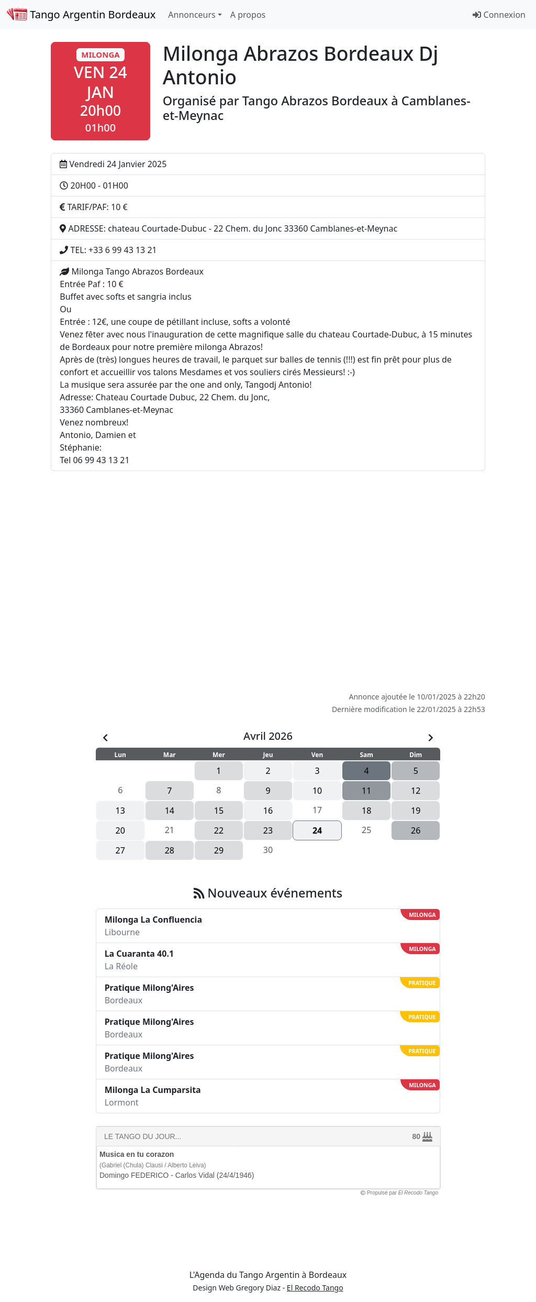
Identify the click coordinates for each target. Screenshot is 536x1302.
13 (120, 810)
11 (366, 790)
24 (317, 830)
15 (219, 810)
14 (169, 810)
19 (415, 810)
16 (268, 810)
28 (169, 850)
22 (219, 830)
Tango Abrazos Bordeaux (316, 100)
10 (317, 790)
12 (415, 790)
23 (268, 830)
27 (120, 850)
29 (219, 850)
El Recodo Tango (315, 1288)
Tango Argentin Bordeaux (80, 14)
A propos (247, 14)
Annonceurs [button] (191, 14)
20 (120, 830)
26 (415, 830)
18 (366, 810)
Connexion (499, 14)
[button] (100, 91)
